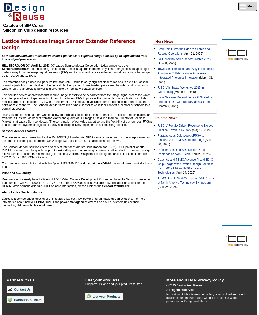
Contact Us (19, 289)
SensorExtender (113, 186)
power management (73, 202)
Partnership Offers (25, 300)
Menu (248, 6)
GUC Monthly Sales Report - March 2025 (184, 59)
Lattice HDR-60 (100, 163)
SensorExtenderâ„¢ (15, 69)
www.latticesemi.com (37, 205)
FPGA (40, 202)
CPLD (50, 202)
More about (195, 280)
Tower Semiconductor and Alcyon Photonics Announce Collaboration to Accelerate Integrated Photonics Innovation (186, 73)
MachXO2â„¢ (60, 137)
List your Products (103, 296)
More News (164, 41)
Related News (166, 118)
